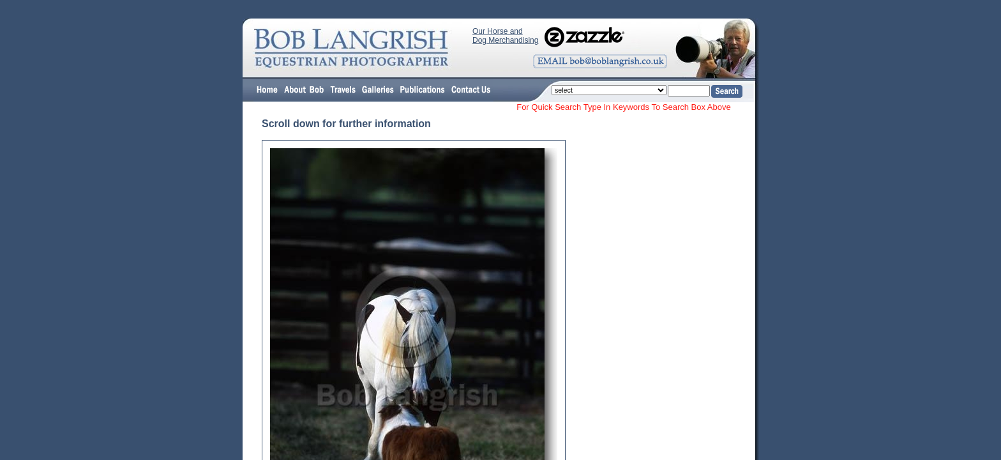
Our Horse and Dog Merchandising (505, 36)
